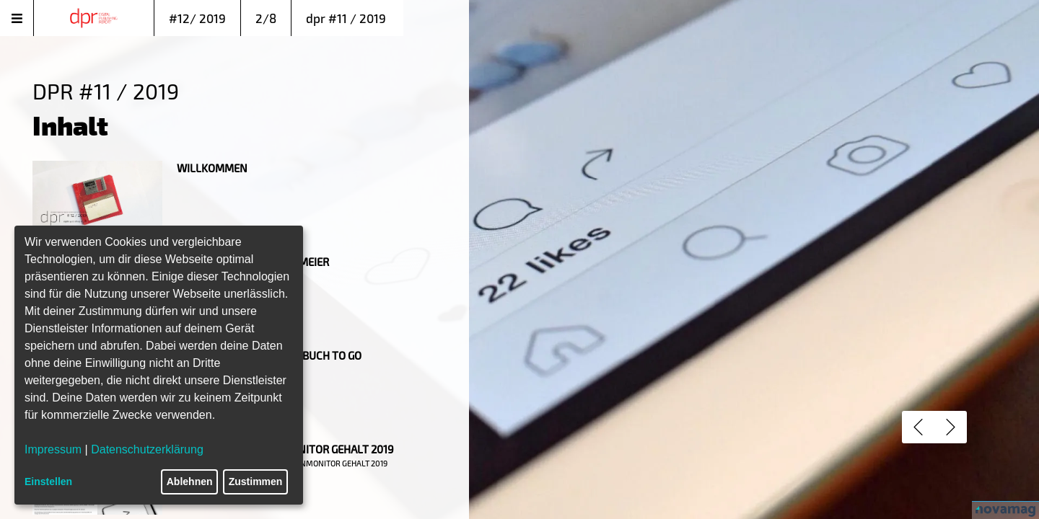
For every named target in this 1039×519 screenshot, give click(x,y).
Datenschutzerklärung (147, 449)
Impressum (53, 449)
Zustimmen (256, 481)
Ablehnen (190, 481)
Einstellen (48, 481)
